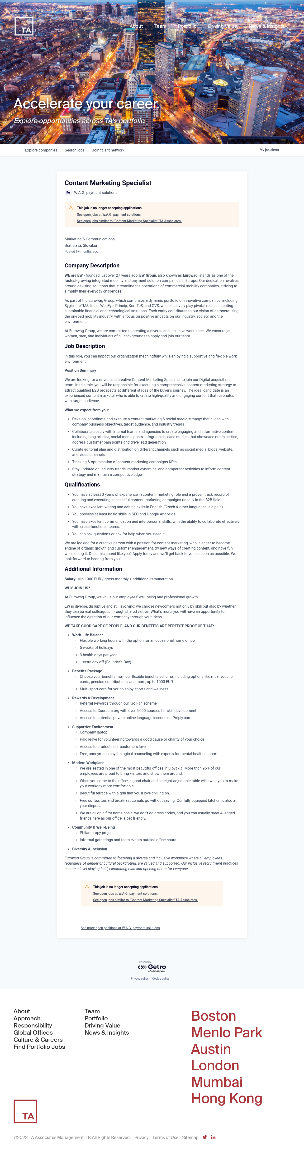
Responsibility (33, 1025)
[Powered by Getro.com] (152, 967)
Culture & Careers (38, 1039)
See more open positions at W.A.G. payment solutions (120, 928)
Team (92, 1011)
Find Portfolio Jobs (39, 1046)
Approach (27, 1018)
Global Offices (33, 1032)
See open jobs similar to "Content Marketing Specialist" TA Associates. (129, 221)
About (22, 1011)
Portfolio (96, 1018)
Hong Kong (227, 1098)
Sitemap (190, 1137)
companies (41, 150)
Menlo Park (226, 1032)
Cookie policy (160, 978)
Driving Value (102, 1025)
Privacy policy (139, 978)
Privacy (141, 1137)
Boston (213, 1016)
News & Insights (107, 1032)
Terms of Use (165, 1137)
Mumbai (217, 1082)
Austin (211, 1049)
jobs (75, 150)
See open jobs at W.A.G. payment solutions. (109, 214)
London (215, 1065)
